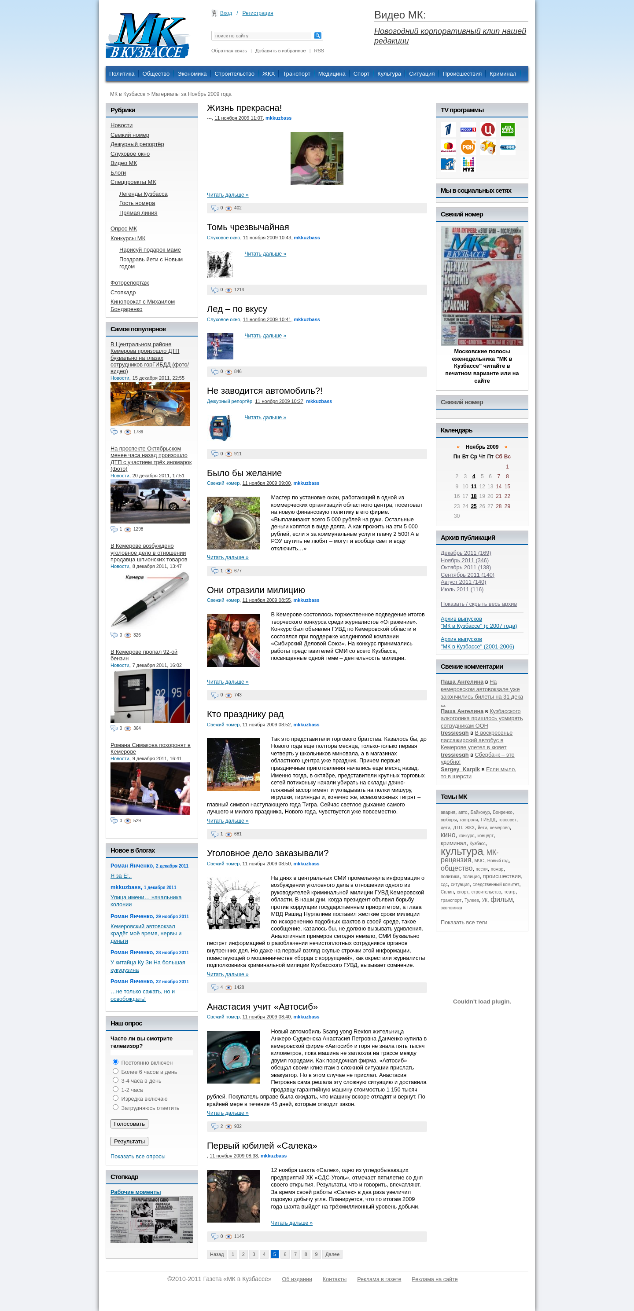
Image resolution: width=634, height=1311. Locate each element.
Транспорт (296, 73)
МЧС (479, 860)
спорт (462, 892)
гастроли (469, 819)
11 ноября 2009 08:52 (266, 724)
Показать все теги (464, 922)
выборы (449, 819)
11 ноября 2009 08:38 (234, 1155)
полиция (471, 876)
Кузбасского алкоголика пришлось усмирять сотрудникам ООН (482, 718)
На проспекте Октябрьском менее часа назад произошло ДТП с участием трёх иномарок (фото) (151, 458)
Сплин (447, 892)
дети (445, 827)
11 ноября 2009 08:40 (266, 1016)
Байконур (480, 812)
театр (510, 892)
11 (473, 486)
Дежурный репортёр (229, 401)
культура (462, 851)
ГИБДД (488, 819)
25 (473, 506)
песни (482, 869)
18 (473, 496)
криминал (453, 843)
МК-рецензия (470, 856)
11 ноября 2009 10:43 (267, 237)
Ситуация (422, 73)
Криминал (503, 73)
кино (448, 835)
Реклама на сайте (434, 1279)
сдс (444, 884)
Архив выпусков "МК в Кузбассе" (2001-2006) (477, 643)
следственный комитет (495, 884)
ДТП (457, 827)
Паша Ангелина (462, 681)
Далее (332, 1254)
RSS (319, 50)
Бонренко (502, 812)
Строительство (234, 73)
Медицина (332, 73)
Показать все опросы (138, 1156)
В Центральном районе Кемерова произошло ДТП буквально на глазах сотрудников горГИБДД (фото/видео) (150, 357)
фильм (501, 899)
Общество (156, 73)
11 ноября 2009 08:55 (266, 600)
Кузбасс (477, 843)
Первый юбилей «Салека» (262, 1145)
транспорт (451, 900)
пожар (497, 869)
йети (482, 827)
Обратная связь (229, 50)
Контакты (334, 1279)
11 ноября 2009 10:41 (267, 319)
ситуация (460, 884)
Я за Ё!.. (121, 875)
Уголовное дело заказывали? (268, 853)
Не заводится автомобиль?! (265, 390)
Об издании (297, 1279)
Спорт (362, 73)
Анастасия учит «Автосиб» (262, 1006)
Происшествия (462, 73)
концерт (485, 835)
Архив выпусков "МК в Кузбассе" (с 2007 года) (479, 622)
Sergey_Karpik (460, 769)
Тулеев (471, 900)
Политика (122, 73)
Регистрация (258, 13)
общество (457, 868)
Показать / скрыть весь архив (479, 604)
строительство (486, 892)
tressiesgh (455, 732)
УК (484, 900)
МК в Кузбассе (127, 94)
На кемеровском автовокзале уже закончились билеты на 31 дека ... (482, 692)
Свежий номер (223, 483)
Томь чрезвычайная (248, 227)
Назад (217, 1254)
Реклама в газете (379, 1279)
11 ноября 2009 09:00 (266, 483)
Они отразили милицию (256, 590)
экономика (451, 907)
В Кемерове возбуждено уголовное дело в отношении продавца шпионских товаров (149, 552)
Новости (120, 378)
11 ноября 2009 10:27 (279, 401)
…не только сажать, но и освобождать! (143, 995)
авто (463, 812)
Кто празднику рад (245, 714)
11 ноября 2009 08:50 (266, 863)
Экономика (191, 73)
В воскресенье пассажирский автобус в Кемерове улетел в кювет (476, 740)
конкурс (467, 835)
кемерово (499, 827)
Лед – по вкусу (237, 309)
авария (448, 812)
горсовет (507, 819)
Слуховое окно (223, 237)
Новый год (498, 860)
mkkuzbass (278, 118)
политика (450, 876)
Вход (226, 13)
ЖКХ (268, 73)
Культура (389, 73)
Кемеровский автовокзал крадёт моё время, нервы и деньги (146, 933)
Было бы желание (244, 473)
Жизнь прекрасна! (244, 108)
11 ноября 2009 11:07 (238, 118)
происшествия (502, 876)
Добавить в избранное (280, 50)
